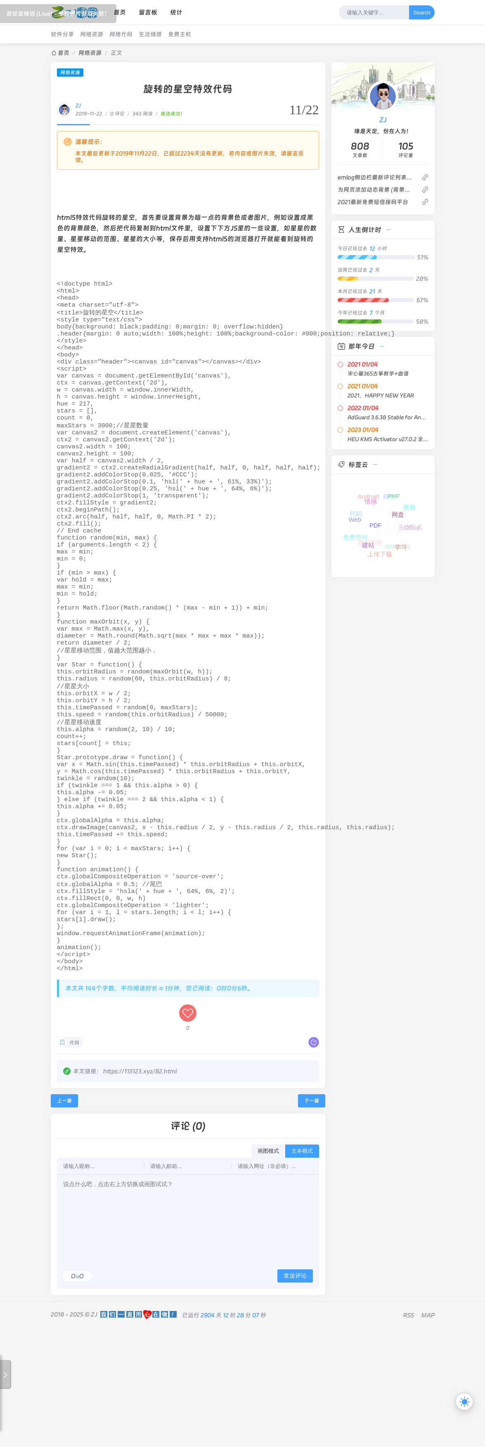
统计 (176, 12)
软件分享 (62, 34)
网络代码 (120, 34)
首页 (120, 12)
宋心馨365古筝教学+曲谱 (378, 374)
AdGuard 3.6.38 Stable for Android (388, 417)
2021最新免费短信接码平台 (373, 202)
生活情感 (150, 34)
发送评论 (295, 1394)
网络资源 (91, 34)
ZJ (78, 105)
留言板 (148, 12)
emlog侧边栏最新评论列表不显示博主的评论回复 (376, 177)
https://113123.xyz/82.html (140, 1190)
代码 (74, 1161)
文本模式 (302, 1269)
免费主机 (179, 34)
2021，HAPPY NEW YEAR (381, 395)
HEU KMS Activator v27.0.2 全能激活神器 (388, 439)
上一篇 (64, 1219)
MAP (428, 1434)
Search (421, 12)
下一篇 (311, 1219)
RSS (408, 1434)
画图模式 (268, 1269)
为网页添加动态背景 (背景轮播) (376, 189)
